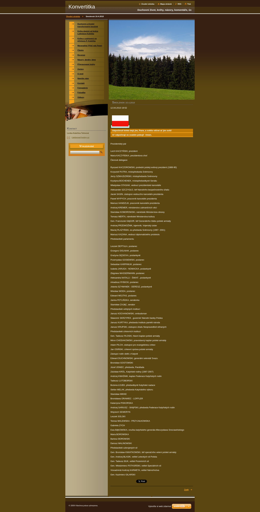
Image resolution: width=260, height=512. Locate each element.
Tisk (189, 4)
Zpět (186, 489)
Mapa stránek (166, 4)
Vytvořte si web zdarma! (159, 506)
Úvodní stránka (147, 4)
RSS (179, 4)
